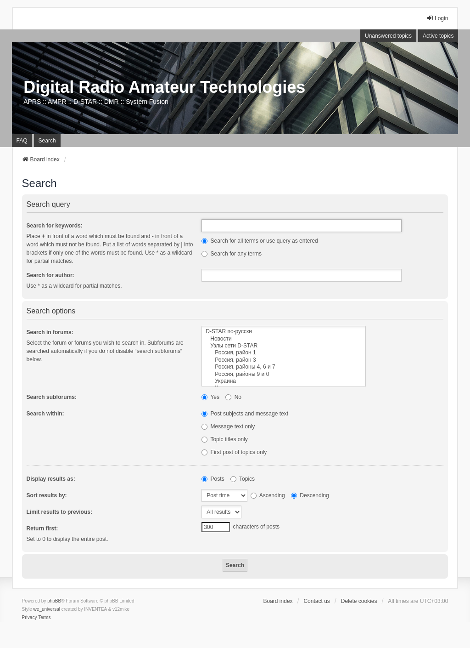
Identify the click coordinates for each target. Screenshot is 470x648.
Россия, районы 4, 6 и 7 (284, 367)
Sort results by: (47, 495)
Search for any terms (231, 253)
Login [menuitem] (437, 18)
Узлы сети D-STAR (284, 345)
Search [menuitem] (47, 140)
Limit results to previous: (59, 512)
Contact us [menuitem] (316, 601)
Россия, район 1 (284, 352)
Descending (310, 495)
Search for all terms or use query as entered (259, 241)
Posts (212, 479)
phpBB (54, 600)
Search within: (45, 413)
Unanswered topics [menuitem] (388, 36)
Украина (284, 381)
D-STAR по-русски (284, 331)
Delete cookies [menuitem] (359, 601)
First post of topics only (234, 452)
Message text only (228, 426)
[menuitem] (29, 618)
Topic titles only (224, 439)
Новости (284, 338)
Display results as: (51, 479)
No (233, 397)
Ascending (268, 495)
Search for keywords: (55, 225)
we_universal (47, 609)
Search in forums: (50, 332)
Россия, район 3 (284, 360)
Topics (242, 479)
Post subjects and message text (244, 413)
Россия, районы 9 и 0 (284, 374)
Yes (210, 397)
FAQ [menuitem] (22, 140)
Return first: (42, 528)
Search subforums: (52, 397)
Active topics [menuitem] (438, 36)
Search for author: (50, 275)
